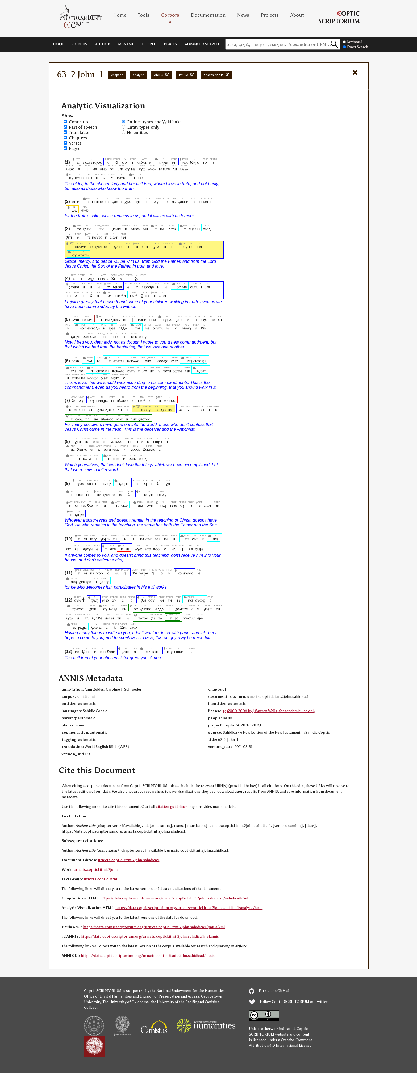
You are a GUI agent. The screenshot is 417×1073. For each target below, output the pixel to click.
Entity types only (143, 127)
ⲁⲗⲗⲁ (184, 169)
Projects (270, 15)
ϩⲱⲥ (179, 319)
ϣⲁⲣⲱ (104, 538)
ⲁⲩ (81, 400)
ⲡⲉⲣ (215, 538)
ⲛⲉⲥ (185, 162)
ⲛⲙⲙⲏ (109, 618)
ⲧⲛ (86, 441)
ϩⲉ (136, 278)
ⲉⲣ (109, 483)
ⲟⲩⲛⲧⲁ (158, 328)
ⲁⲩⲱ (141, 169)
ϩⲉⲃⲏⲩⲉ (84, 581)
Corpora (170, 15)
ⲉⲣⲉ (200, 618)
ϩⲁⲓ (143, 600)
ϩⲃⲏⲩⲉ (82, 449)
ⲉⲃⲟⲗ (207, 228)
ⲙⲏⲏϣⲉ (102, 400)
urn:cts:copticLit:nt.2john (95, 869)
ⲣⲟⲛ (103, 651)
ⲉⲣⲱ (96, 441)
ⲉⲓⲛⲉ (148, 538)
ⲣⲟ (176, 618)
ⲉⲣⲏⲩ (143, 336)
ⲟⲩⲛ (150, 505)
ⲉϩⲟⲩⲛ (88, 549)
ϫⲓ (91, 295)
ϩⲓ (153, 618)
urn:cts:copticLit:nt (101, 879)
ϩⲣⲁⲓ (128, 201)
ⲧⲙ (153, 483)
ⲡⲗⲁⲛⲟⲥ (123, 400)
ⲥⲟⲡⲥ (142, 319)
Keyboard (352, 42)
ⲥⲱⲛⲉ (178, 651)
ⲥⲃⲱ (79, 494)
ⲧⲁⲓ (138, 328)
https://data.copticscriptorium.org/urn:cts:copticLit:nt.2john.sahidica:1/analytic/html (188, 908)
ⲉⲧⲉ (77, 409)
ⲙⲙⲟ (103, 169)
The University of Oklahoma (126, 1002)
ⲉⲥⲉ (101, 228)
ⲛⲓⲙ (89, 177)
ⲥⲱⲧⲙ (177, 371)
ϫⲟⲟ (156, 549)
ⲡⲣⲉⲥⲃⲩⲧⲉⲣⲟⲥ (91, 162)
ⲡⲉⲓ (190, 600)
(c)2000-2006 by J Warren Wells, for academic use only (269, 711)
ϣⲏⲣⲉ (194, 162)
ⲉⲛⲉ (105, 336)
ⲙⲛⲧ (121, 494)
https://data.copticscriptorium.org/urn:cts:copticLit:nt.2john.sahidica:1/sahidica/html (174, 898)
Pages (74, 148)
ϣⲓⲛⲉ (86, 651)
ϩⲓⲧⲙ (69, 237)
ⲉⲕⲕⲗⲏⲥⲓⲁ (112, 319)
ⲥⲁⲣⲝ (78, 419)
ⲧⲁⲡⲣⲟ (143, 618)
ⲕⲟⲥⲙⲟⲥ (170, 400)
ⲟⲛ (125, 319)
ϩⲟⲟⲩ (104, 581)
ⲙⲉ (95, 169)
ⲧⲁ (86, 618)
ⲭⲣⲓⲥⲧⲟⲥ (100, 246)
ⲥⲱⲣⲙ (157, 441)
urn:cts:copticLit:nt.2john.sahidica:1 (128, 860)
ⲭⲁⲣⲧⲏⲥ (145, 608)
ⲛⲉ (212, 319)
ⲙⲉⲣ (116, 336)
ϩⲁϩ (95, 600)
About (297, 15)
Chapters (78, 137)
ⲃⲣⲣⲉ (112, 328)
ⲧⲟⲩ (169, 651)
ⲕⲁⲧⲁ (194, 287)
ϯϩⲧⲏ (76, 441)
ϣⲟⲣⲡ (75, 336)
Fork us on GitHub (269, 990)
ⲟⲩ (112, 169)
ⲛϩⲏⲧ (138, 201)
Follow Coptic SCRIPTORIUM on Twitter (288, 1001)
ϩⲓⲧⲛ (92, 608)
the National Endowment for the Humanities (187, 990)
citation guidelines (171, 806)
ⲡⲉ (78, 162)
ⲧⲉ (79, 228)
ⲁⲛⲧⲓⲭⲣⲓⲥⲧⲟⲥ (140, 419)
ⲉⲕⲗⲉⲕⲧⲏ (144, 162)
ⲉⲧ (107, 201)
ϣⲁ (74, 210)
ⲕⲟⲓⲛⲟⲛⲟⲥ (185, 573)
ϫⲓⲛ (203, 328)
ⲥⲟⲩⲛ (121, 177)
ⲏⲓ (127, 549)
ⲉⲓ (133, 400)
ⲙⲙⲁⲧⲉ (164, 169)
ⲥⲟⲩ (151, 600)
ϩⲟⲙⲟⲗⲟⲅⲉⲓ (105, 409)
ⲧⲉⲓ (187, 538)
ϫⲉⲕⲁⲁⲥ (89, 336)
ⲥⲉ (91, 409)
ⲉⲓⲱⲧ (114, 237)
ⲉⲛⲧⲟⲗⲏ (120, 295)
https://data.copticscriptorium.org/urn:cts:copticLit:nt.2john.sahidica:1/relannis (150, 936)
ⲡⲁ (74, 627)
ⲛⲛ (130, 441)
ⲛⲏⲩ (93, 538)
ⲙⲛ (174, 162)
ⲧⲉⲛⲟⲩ (87, 319)
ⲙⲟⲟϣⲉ (148, 287)
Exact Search (355, 47)
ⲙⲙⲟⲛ (203, 201)
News (243, 15)
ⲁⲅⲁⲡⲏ (83, 255)
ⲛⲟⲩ (83, 328)
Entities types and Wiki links (154, 121)
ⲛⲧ (96, 177)
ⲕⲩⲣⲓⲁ (163, 162)
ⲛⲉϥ (189, 360)
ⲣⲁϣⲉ (91, 278)
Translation (80, 132)
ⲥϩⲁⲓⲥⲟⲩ (78, 608)
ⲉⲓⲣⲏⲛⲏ (194, 228)
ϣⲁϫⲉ (97, 618)
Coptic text (79, 121)
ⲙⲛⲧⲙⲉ (97, 201)
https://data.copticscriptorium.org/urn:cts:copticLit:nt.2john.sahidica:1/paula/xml (154, 927)
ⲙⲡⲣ (148, 549)
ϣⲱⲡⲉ (183, 201)
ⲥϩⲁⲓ (125, 162)
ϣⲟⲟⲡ (117, 201)
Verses (75, 143)
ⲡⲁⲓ (88, 419)
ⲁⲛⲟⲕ (69, 169)
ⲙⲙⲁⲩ (186, 328)
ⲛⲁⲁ (115, 449)
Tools (143, 15)
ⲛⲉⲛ (134, 336)
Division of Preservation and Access (169, 996)
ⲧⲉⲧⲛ (167, 371)
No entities (137, 132)
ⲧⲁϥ (163, 505)
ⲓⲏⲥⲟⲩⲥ (80, 246)
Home (119, 15)
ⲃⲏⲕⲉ (116, 458)
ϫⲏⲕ (132, 458)
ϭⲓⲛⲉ (111, 651)
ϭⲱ (159, 483)
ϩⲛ (121, 169)
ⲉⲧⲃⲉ (75, 201)
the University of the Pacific (174, 1002)
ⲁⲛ (174, 169)
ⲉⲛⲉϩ (85, 210)
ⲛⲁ (205, 162)
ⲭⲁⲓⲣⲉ (199, 549)
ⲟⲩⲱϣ (200, 600)
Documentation (208, 15)
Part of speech (83, 127)
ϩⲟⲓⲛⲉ (74, 287)
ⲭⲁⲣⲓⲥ (87, 228)
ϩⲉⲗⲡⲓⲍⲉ (181, 608)
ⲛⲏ (157, 538)
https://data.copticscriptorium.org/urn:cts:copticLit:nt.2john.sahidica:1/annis (148, 955)
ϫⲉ (114, 278)
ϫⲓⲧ (68, 549)
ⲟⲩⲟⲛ (79, 177)
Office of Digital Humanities (108, 996)
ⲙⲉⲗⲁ (113, 608)
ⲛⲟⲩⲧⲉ (97, 237)
